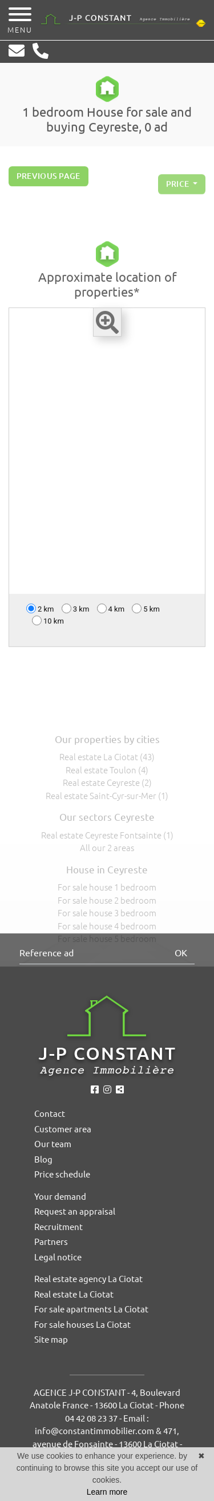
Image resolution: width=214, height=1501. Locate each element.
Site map (51, 1339)
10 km (48, 623)
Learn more (107, 1491)
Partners (51, 1242)
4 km (111, 611)
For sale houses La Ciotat (82, 1325)
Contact (49, 1114)
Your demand (60, 1196)
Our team (52, 1144)
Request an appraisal (74, 1211)
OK (181, 953)
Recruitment (58, 1227)
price (178, 188)
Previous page (48, 178)
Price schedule (62, 1174)
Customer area (62, 1129)
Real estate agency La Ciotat (88, 1279)
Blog (43, 1159)
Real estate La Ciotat (74, 1294)
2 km (40, 611)
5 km (146, 611)
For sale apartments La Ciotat (91, 1309)
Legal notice (58, 1257)
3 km (76, 611)
